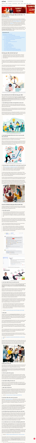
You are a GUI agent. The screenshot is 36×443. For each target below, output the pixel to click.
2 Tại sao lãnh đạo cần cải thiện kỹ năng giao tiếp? (9, 35)
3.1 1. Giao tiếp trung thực (7, 40)
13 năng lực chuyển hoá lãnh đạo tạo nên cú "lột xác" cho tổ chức (15, 434)
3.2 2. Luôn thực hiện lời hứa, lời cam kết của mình (10, 41)
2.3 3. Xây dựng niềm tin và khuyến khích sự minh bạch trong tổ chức (12, 38)
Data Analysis (10, 3)
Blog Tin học (3, 3)
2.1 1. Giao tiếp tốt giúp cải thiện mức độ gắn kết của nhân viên (12, 36)
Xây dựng (25, 3)
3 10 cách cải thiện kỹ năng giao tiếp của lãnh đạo (9, 39)
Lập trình (7, 3)
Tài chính (22, 3)
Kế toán (27, 3)
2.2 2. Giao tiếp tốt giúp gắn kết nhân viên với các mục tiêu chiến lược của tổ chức (14, 37)
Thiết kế (19, 3)
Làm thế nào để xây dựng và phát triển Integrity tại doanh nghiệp (15, 310)
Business (30, 3)
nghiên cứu (11, 23)
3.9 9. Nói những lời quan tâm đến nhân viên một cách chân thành (12, 49)
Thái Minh (8, 17)
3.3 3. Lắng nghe (6, 42)
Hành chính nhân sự (14, 3)
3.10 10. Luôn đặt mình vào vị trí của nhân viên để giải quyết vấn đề (12, 50)
